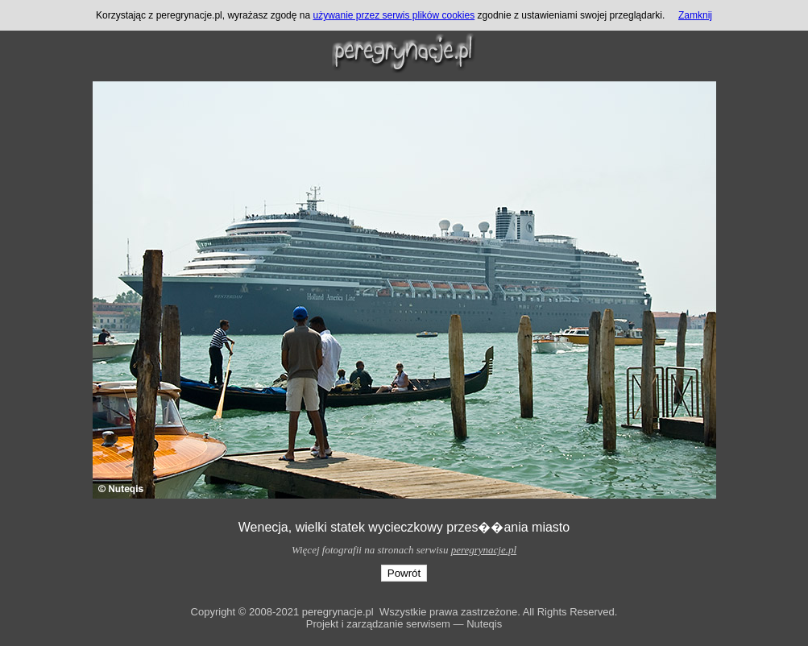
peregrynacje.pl (483, 550)
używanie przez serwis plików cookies (393, 15)
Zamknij (695, 15)
